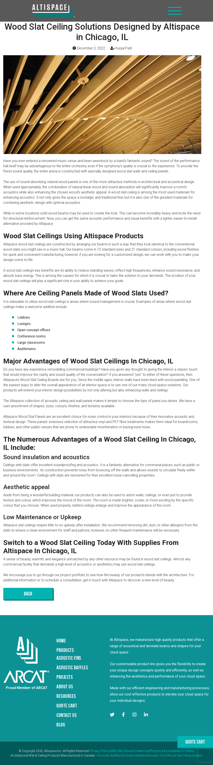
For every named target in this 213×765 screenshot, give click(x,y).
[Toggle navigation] (175, 11)
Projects (156, 751)
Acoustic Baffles (109, 755)
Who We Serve (121, 751)
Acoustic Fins (156, 755)
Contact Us (140, 751)
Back (28, 593)
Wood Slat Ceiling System (184, 755)
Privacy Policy (99, 751)
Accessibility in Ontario (179, 751)
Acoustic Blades (133, 755)
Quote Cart (195, 742)
